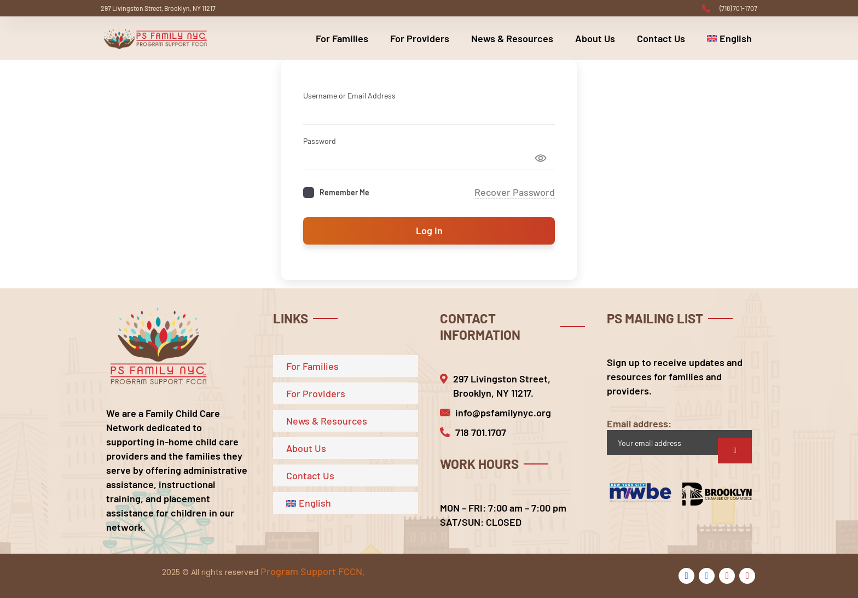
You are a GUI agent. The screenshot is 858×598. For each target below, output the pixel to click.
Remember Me (344, 192)
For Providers (419, 38)
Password (319, 141)
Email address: (679, 436)
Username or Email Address (349, 95)
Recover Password (514, 192)
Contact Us (661, 38)
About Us (595, 38)
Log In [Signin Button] (429, 230)
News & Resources (512, 38)
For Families (342, 38)
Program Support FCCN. (312, 571)
